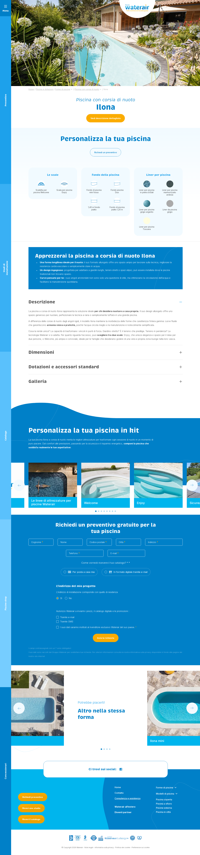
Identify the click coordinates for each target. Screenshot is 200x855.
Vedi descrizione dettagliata (106, 118)
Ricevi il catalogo (31, 819)
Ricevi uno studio (31, 808)
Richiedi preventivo (32, 797)
